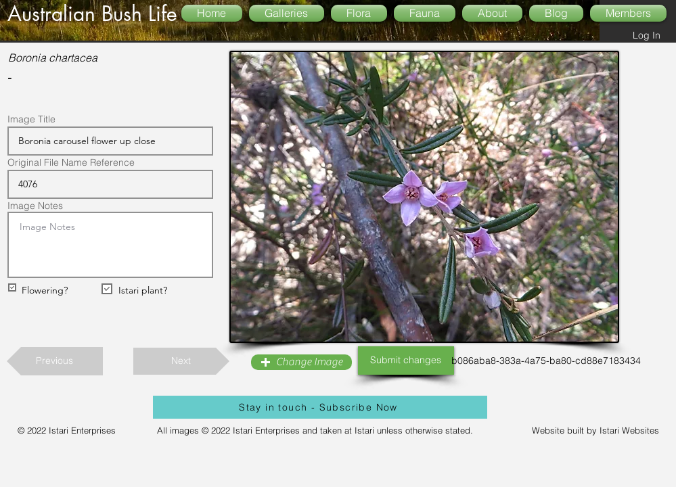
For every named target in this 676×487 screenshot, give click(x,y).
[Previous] (55, 361)
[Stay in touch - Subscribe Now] (320, 407)
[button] (301, 362)
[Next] (181, 361)
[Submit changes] (406, 360)
